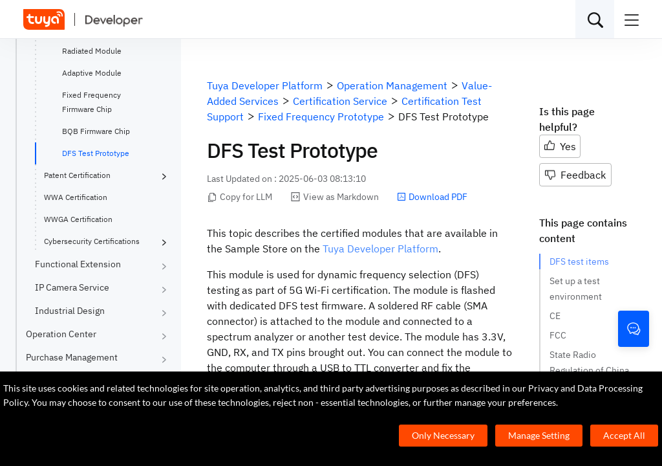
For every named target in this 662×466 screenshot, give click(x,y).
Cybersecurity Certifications (92, 241)
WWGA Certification (78, 219)
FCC (558, 335)
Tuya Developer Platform (380, 248)
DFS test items (579, 261)
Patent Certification (77, 175)
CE (555, 316)
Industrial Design (70, 310)
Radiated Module (92, 51)
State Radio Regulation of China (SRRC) (589, 370)
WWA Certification (75, 197)
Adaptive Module (92, 73)
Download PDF (432, 197)
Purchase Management (72, 357)
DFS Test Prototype (95, 153)
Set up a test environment (576, 288)
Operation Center (61, 334)
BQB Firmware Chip (96, 131)
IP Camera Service (72, 287)
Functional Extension (78, 264)
